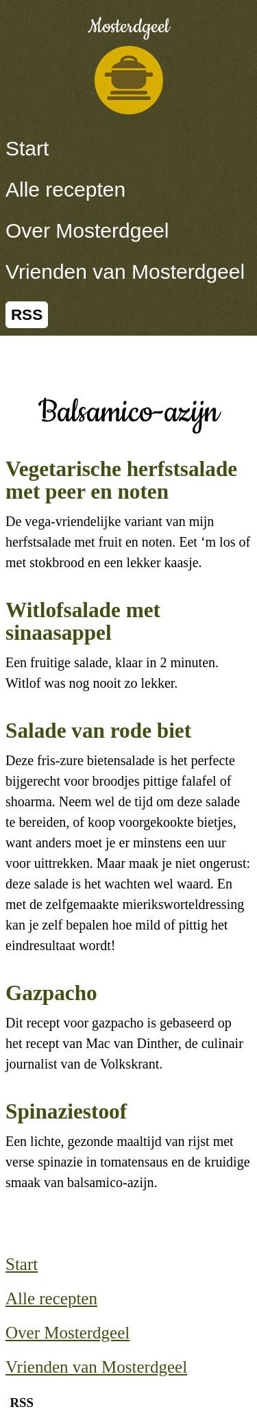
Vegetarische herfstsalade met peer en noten (121, 480)
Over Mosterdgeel (87, 230)
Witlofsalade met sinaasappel (82, 621)
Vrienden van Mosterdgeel (125, 271)
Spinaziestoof (66, 1111)
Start (27, 148)
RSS (26, 314)
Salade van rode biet (98, 731)
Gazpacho (51, 993)
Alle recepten (65, 189)
